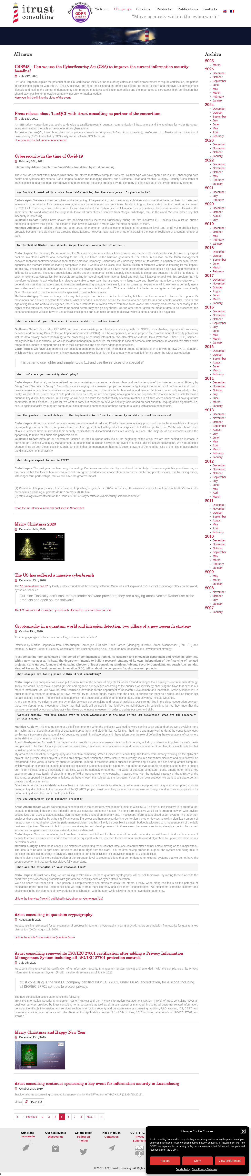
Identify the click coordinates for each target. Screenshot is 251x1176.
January (218, 100)
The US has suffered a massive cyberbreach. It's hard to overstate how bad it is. (63, 610)
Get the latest (84, 1143)
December (219, 73)
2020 (209, 203)
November (219, 148)
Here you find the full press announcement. (41, 140)
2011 (209, 500)
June (216, 84)
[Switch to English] (224, 11)
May (215, 88)
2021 (209, 187)
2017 (209, 275)
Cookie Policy (183, 1169)
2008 (209, 587)
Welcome (102, 9)
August (217, 215)
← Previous (30, 1116)
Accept (165, 1160)
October (218, 77)
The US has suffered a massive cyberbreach (54, 575)
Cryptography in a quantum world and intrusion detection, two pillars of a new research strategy (103, 626)
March (216, 64)
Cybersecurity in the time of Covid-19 (49, 156)
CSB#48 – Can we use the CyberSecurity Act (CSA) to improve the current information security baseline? (101, 68)
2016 (209, 307)
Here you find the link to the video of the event (43, 97)
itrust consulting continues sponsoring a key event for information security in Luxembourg (97, 1083)
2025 (209, 68)
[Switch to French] (232, 11)
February (218, 96)
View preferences (230, 1160)
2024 (209, 104)
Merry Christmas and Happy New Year (50, 1032)
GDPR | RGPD (139, 1144)
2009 (209, 571)
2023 (209, 140)
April (215, 132)
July (215, 120)
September (219, 81)
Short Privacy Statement (204, 1169)
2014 (209, 378)
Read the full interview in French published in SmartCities (49, 508)
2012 (209, 461)
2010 (209, 536)
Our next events (56, 1142)
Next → (91, 1116)
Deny (197, 1160)
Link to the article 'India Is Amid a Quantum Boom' (45, 937)
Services (144, 9)
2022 (209, 160)
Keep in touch (112, 1141)
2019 (209, 223)
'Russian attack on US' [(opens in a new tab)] (34, 586)
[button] (243, 1131)
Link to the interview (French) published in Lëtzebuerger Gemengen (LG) (59, 898)
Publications (187, 9)
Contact (210, 9)
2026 (209, 60)
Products (164, 9)
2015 (209, 346)
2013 (209, 409)
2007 (209, 607)
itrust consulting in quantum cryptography (53, 914)
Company (123, 9)
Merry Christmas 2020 (35, 524)
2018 (209, 247)
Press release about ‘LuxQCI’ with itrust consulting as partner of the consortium (87, 113)
